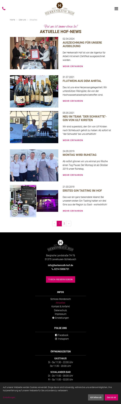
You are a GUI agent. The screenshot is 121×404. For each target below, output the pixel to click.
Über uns (22, 20)
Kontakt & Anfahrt (60, 306)
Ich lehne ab (96, 397)
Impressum (60, 314)
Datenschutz (60, 310)
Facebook (61, 335)
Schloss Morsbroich (60, 299)
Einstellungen (60, 317)
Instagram (62, 338)
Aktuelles (60, 302)
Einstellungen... (9, 397)
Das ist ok (111, 397)
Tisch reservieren (60, 279)
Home (12, 20)
